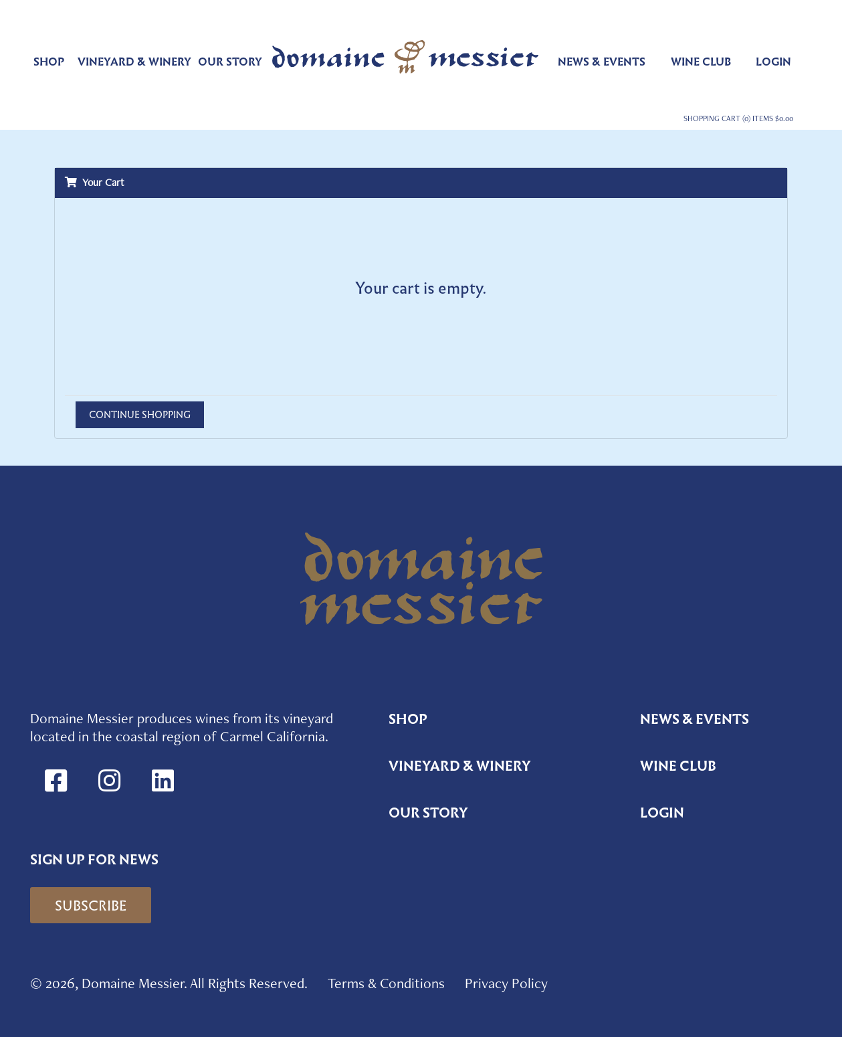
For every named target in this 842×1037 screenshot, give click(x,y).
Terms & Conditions (386, 983)
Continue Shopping (140, 414)
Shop (48, 62)
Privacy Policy (506, 983)
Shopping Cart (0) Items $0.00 (738, 118)
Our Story (230, 62)
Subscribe (90, 906)
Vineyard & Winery (134, 62)
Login (773, 62)
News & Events (601, 62)
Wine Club (701, 62)
